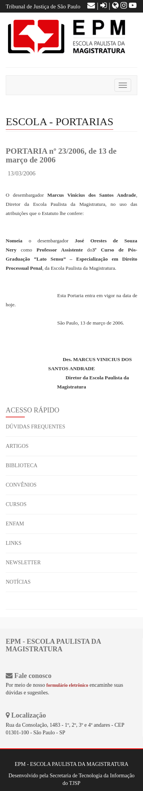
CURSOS (16, 504)
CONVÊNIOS (21, 485)
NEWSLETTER (23, 562)
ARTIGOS (17, 446)
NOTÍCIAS (18, 582)
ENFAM (15, 524)
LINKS (13, 543)
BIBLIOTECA (21, 465)
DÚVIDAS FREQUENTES (35, 427)
